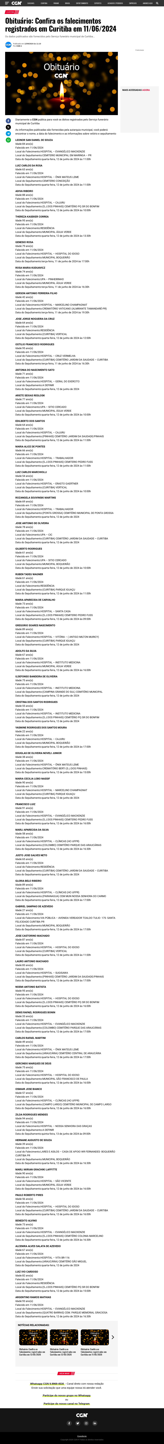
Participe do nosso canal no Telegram (67, 1403)
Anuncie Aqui (147, 3)
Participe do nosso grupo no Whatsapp (66, 1395)
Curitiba (44, 3)
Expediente (82, 1436)
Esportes (97, 3)
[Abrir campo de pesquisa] (157, 3)
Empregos (133, 3)
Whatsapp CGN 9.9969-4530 (47, 1383)
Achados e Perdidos (115, 3)
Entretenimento (82, 3)
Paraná (56, 3)
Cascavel (30, 3)
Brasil (67, 3)
